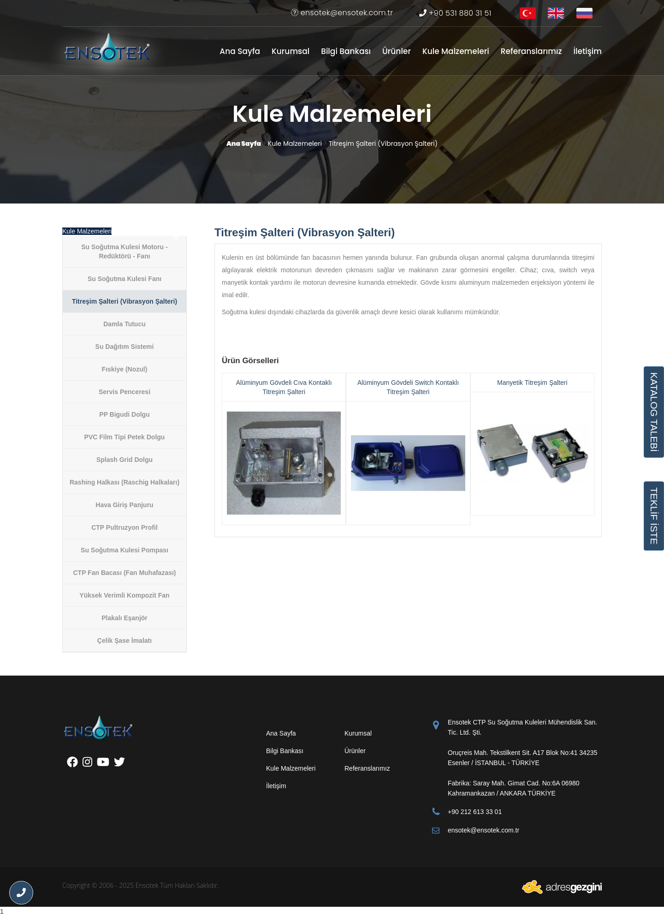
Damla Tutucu (124, 324)
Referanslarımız (531, 51)
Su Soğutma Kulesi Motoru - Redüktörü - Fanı (124, 251)
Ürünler (396, 51)
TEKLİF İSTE (653, 516)
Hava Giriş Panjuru (124, 505)
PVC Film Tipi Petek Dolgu (124, 437)
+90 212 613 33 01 (475, 811)
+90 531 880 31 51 (455, 13)
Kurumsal (290, 51)
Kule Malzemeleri (455, 51)
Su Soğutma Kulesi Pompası (124, 550)
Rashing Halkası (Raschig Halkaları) (124, 482)
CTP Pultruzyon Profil (124, 527)
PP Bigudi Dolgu (124, 414)
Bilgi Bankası (346, 51)
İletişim (587, 51)
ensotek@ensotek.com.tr (342, 12)
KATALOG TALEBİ (653, 411)
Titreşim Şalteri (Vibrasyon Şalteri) (124, 301)
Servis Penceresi (124, 391)
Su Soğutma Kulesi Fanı (124, 278)
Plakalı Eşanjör (124, 618)
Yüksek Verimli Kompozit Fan (124, 595)
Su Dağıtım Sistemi (124, 346)
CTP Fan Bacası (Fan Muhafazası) (124, 572)
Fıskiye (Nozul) (125, 369)
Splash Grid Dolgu (124, 459)
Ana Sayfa (239, 51)
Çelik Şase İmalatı (124, 640)
